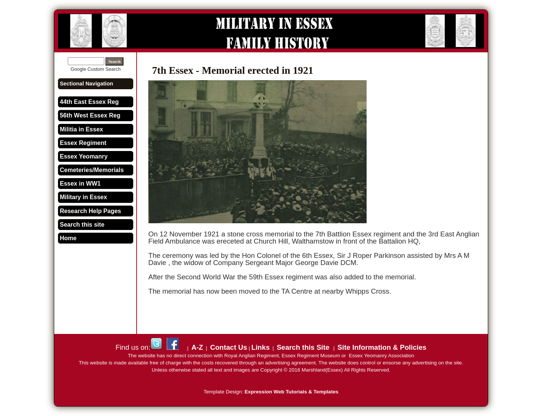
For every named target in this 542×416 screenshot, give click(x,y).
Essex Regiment (83, 143)
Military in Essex (83, 197)
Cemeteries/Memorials (92, 170)
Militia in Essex (81, 129)
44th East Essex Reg (89, 102)
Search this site (82, 224)
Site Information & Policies (382, 347)
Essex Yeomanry (84, 156)
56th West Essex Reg (90, 115)
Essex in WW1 (80, 183)
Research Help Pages (90, 211)
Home (68, 238)
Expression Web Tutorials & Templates (291, 392)
